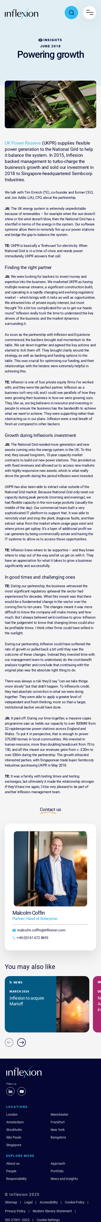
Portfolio (57, 1171)
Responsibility (16, 1179)
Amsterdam (15, 1122)
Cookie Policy (75, 1202)
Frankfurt (58, 1122)
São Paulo (13, 1137)
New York (58, 1130)
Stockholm (14, 1130)
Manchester (59, 1114)
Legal (28, 1202)
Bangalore (58, 1137)
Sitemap (11, 1202)
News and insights (64, 1179)
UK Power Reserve (23, 143)
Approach (58, 1163)
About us (13, 1163)
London (12, 1114)
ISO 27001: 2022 (17, 1220)
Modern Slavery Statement (52, 1211)
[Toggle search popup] (71, 12)
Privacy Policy (15, 1211)
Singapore (13, 1145)
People (11, 1171)
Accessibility (49, 1202)
